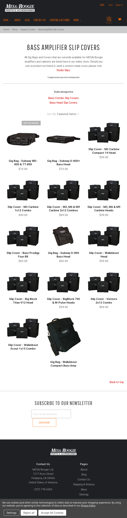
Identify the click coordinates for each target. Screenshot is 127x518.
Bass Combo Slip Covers (63, 98)
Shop (7, 20)
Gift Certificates (46, 495)
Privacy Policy (88, 505)
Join (110, 4)
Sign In (84, 495)
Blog (27, 20)
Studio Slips (63, 70)
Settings (11, 513)
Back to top (117, 382)
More (77, 20)
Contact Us (40, 20)
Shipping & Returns (60, 20)
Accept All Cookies (52, 513)
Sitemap (84, 485)
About (18, 20)
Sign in (119, 4)
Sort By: (52, 114)
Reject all (28, 513)
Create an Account (67, 495)
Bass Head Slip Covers (63, 102)
